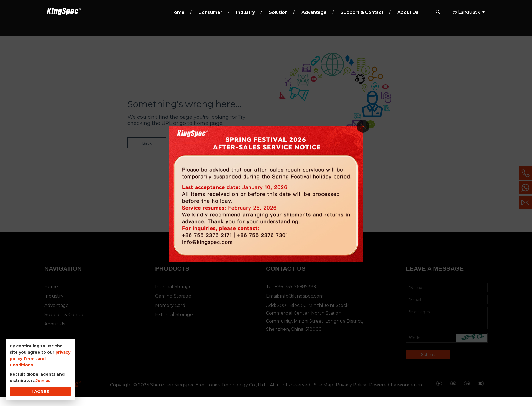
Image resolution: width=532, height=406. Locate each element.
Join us (43, 380)
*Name (83, 389)
